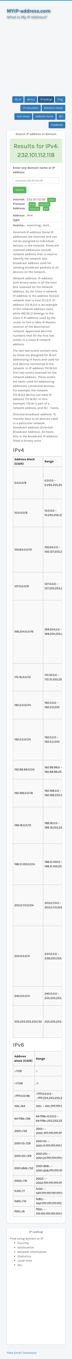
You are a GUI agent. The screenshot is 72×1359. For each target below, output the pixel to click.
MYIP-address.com (28, 11)
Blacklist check (53, 108)
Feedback (57, 125)
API (61, 116)
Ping (60, 99)
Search (19, 190)
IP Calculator (30, 108)
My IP (18, 99)
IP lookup (46, 99)
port (46, 208)
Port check (23, 116)
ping (32, 204)
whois (51, 199)
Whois (31, 99)
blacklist (34, 208)
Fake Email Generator (21, 1353)
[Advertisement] (36, 56)
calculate (44, 204)
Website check (44, 116)
